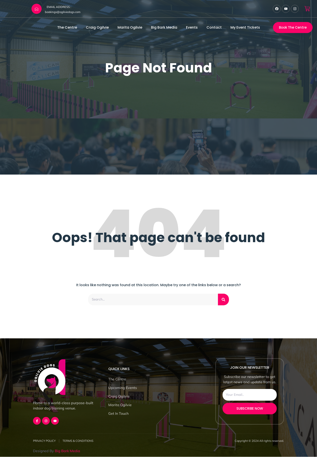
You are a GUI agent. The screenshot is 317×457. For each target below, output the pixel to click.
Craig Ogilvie (97, 27)
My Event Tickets (245, 27)
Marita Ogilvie (130, 27)
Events (192, 27)
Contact (214, 27)
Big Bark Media (164, 27)
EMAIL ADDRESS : (59, 7)
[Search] (223, 300)
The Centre (67, 27)
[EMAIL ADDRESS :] (36, 9)
